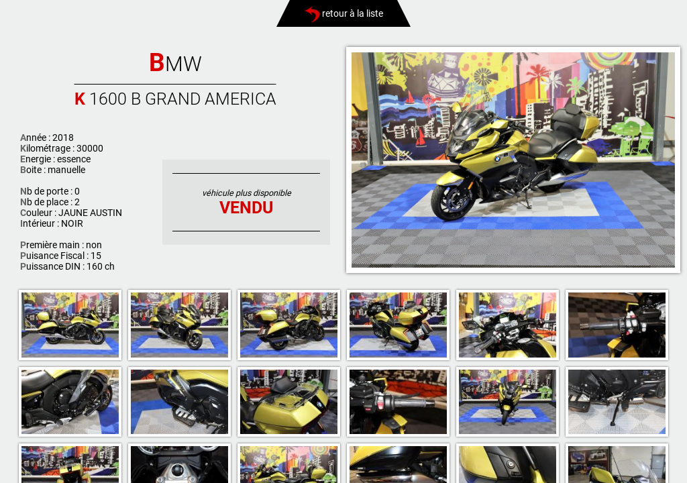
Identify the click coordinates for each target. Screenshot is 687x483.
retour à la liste (344, 13)
